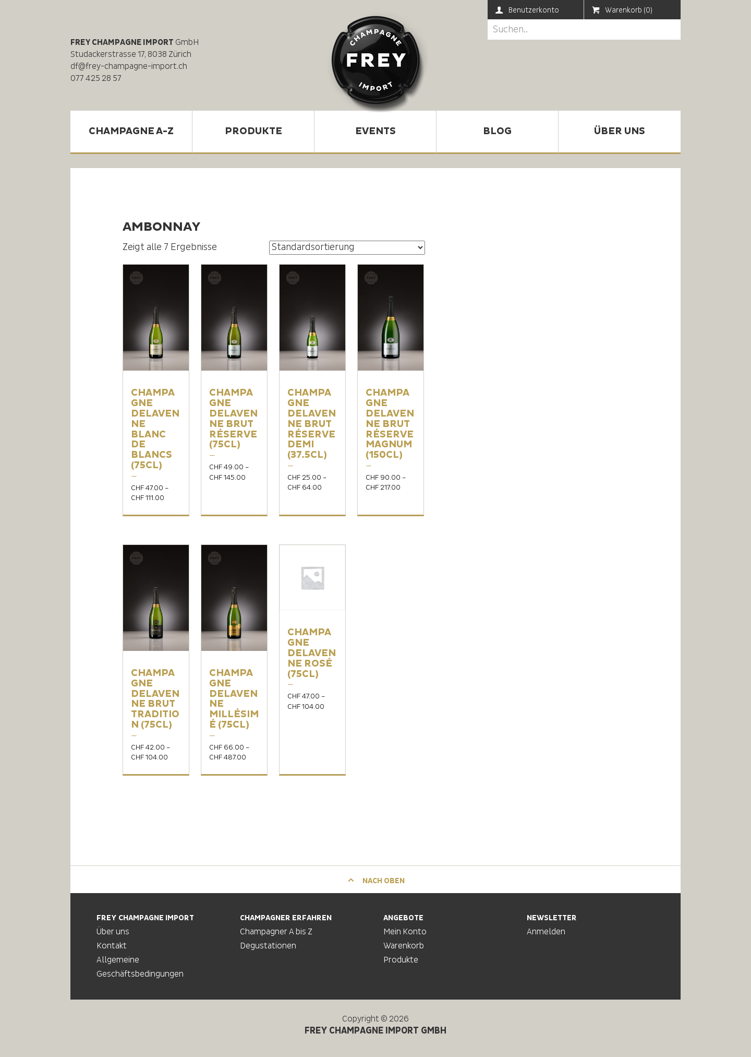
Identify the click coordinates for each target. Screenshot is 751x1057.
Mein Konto (405, 932)
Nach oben (375, 881)
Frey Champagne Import (375, 60)
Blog (497, 131)
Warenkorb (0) (622, 10)
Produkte (253, 131)
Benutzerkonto (527, 10)
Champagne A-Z (131, 131)
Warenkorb (403, 946)
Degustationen (268, 946)
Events (375, 131)
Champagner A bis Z (276, 932)
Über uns (619, 131)
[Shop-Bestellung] (347, 248)
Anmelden (546, 932)
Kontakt (111, 946)
